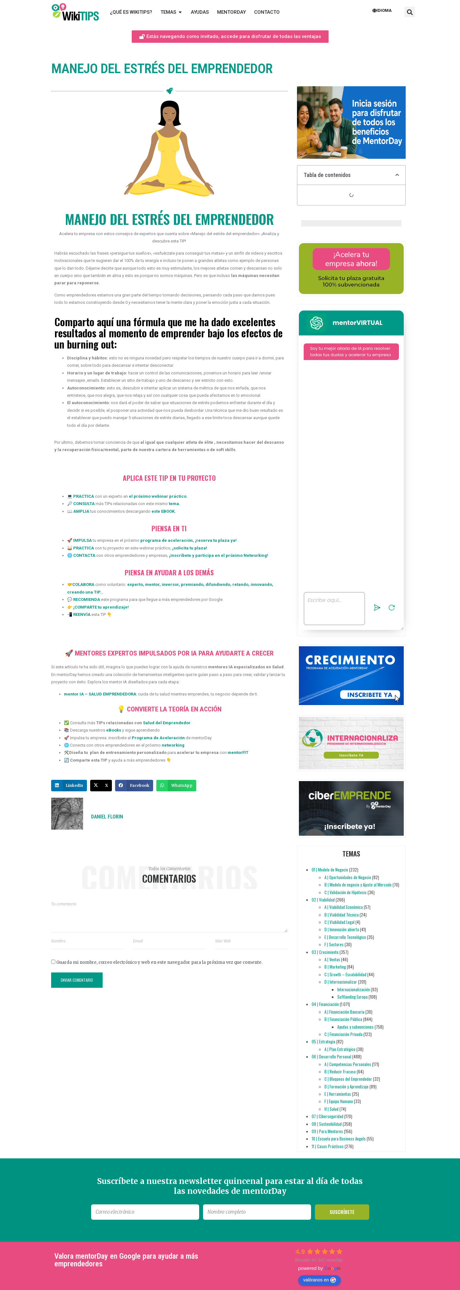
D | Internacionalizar (340, 982)
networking (173, 745)
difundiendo (217, 584)
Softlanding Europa (352, 997)
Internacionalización (353, 989)
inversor (170, 584)
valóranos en (319, 1280)
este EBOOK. (164, 511)
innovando (261, 584)
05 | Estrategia (323, 1041)
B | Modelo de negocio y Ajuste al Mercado (358, 884)
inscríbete (180, 555)
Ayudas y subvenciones (355, 1027)
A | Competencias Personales (347, 1064)
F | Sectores (334, 944)
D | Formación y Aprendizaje (346, 1086)
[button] (409, 12)
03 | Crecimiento (325, 952)
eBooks (113, 730)
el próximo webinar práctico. (158, 496)
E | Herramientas (337, 1094)
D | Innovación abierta (341, 929)
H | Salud (331, 1109)
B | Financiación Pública (343, 1019)
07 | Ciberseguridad (327, 1116)
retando (239, 584)
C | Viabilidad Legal (339, 922)
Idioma (382, 10)
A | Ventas (332, 959)
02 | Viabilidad (323, 899)
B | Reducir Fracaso (340, 1071)
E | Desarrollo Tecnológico (345, 937)
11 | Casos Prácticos (328, 1146)
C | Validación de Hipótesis (345, 892)
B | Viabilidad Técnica (341, 914)
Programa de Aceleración (158, 737)
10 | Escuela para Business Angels (339, 1138)
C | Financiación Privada (343, 1034)
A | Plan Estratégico (339, 1049)
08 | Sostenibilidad (327, 1124)
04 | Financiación (325, 1004)
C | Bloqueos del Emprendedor (348, 1079)
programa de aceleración (166, 540)
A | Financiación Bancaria (344, 1012)
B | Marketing (335, 967)
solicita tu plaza (190, 548)
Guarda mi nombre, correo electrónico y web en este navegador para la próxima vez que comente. (159, 962)
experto (135, 584)
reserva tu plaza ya (215, 540)
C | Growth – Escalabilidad (345, 974)
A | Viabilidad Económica (343, 907)
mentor (152, 584)
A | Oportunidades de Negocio (347, 877)
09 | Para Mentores (327, 1131)
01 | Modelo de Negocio (330, 869)
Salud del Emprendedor (167, 722)
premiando (191, 584)
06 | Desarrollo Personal (331, 1056)
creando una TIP (83, 592)
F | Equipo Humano (338, 1101)
